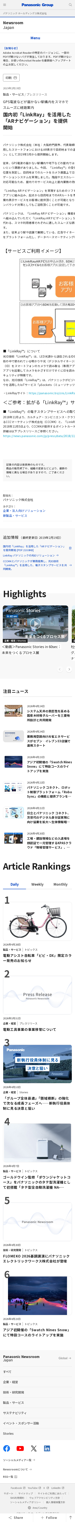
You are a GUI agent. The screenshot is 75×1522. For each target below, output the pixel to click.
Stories (8, 1433)
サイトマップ (25, 1493)
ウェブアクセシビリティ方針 (44, 1497)
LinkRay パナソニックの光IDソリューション (31, 555)
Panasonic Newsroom (21, 1358)
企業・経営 (10, 1382)
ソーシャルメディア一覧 (17, 1460)
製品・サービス (13, 94)
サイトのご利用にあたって (52, 1493)
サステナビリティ (15, 1413)
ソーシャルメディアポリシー (25, 1502)
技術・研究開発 (13, 1392)
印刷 (11, 78)
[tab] (37, 884)
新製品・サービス (15, 515)
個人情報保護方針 (55, 1502)
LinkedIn (57, 1487)
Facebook (18, 1487)
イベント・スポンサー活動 (21, 1423)
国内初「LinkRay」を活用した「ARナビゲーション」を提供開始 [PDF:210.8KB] (37, 548)
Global (63, 1358)
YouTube (34, 1487)
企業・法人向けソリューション (24, 510)
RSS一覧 (8, 1477)
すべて (7, 1372)
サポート (8, 1493)
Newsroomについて (15, 1469)
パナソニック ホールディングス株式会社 (25, 13)
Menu (35, 37)
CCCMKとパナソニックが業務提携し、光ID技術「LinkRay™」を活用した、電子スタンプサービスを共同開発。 (37, 565)
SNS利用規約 (17, 1497)
